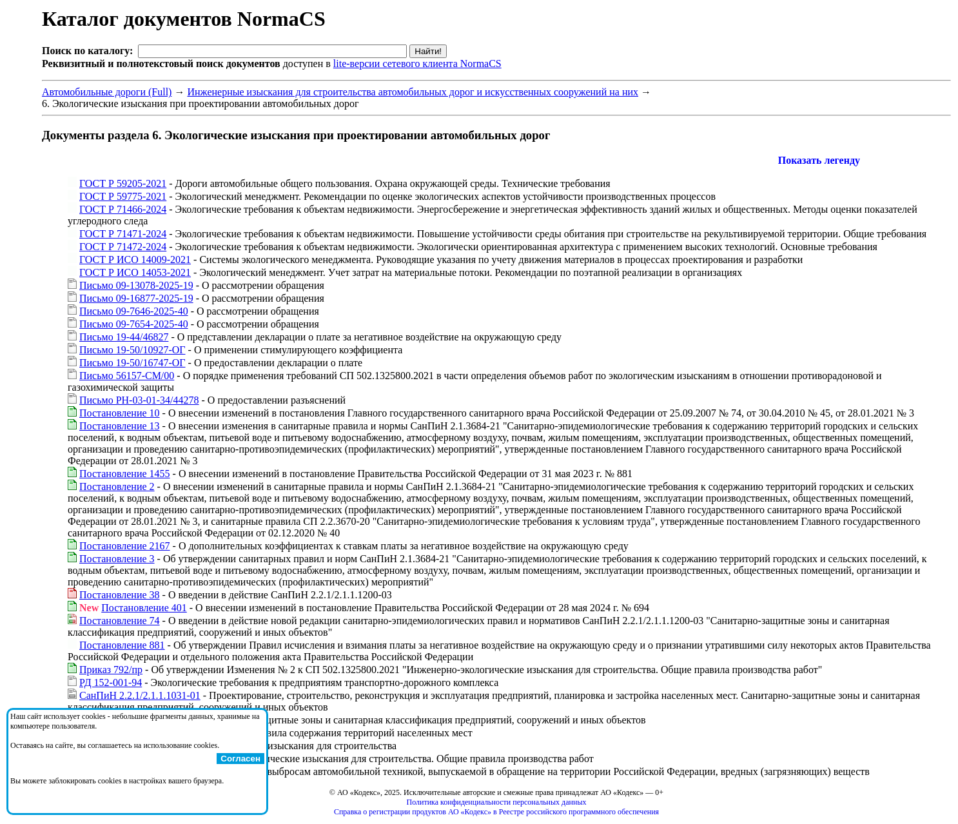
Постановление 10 (119, 412)
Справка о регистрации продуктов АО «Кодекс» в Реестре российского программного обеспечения (496, 811)
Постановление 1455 (124, 473)
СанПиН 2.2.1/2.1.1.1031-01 (139, 695)
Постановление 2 (117, 486)
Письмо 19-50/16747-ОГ (132, 362)
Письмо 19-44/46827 (123, 336)
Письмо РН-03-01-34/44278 (139, 400)
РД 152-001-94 (110, 682)
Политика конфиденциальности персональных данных (497, 802)
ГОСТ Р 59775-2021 (122, 196)
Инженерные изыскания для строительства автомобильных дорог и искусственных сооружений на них (412, 91)
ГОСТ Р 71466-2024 (122, 209)
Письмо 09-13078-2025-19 (136, 285)
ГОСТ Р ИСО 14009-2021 (135, 259)
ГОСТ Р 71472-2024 (122, 246)
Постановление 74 (119, 620)
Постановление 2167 (124, 545)
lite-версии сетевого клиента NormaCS (417, 63)
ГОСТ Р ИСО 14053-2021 (135, 272)
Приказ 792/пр (110, 669)
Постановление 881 (122, 645)
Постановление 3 (117, 558)
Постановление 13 (119, 425)
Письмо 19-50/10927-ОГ (132, 349)
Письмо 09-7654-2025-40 (133, 324)
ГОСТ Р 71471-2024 (122, 233)
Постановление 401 (144, 607)
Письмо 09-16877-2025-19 (136, 298)
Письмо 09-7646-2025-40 (133, 311)
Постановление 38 (119, 594)
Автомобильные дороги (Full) (106, 91)
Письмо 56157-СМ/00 (126, 375)
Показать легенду (819, 160)
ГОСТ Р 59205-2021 (122, 183)
